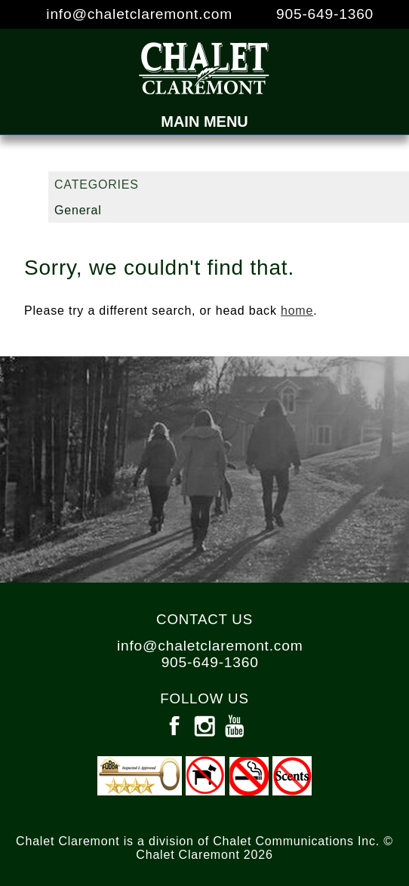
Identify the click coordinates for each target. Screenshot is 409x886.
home (297, 310)
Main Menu (204, 121)
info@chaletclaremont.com (139, 14)
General (78, 210)
